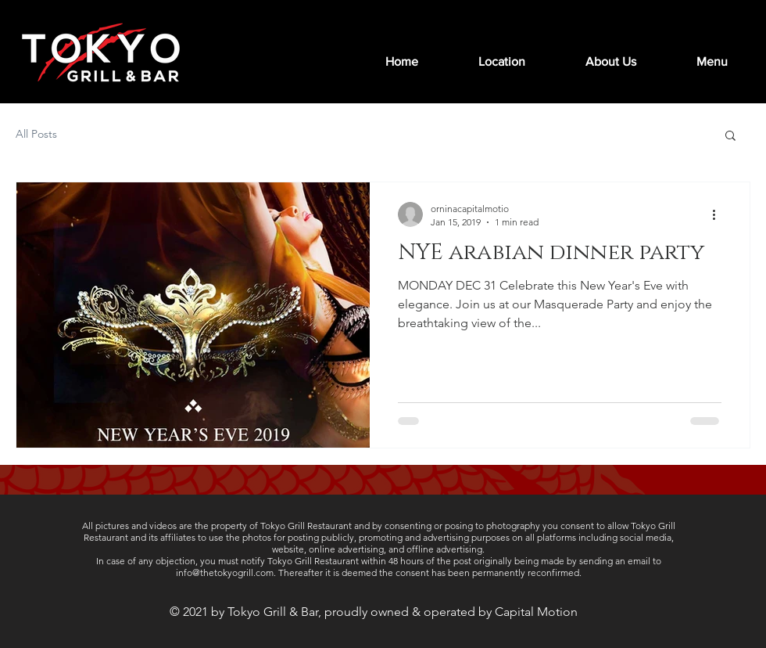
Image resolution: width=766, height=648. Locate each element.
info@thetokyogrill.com (225, 572)
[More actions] (719, 214)
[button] (730, 136)
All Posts (36, 134)
